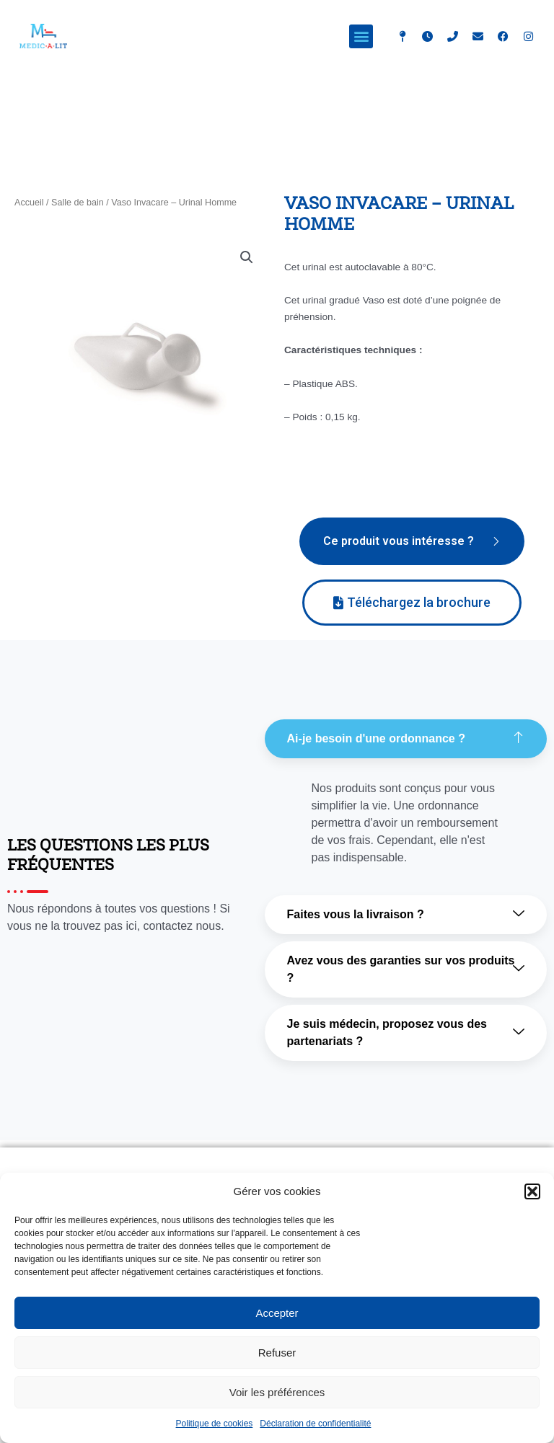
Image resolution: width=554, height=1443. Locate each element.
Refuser (277, 1352)
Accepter (276, 1313)
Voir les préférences (277, 1392)
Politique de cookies (214, 1423)
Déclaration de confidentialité (315, 1423)
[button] (532, 1191)
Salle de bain (77, 202)
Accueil (29, 202)
